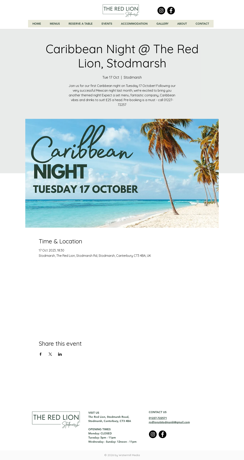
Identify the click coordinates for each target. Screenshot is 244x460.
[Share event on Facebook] (40, 354)
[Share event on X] (50, 354)
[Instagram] (161, 10)
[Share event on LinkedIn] (60, 354)
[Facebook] (171, 10)
